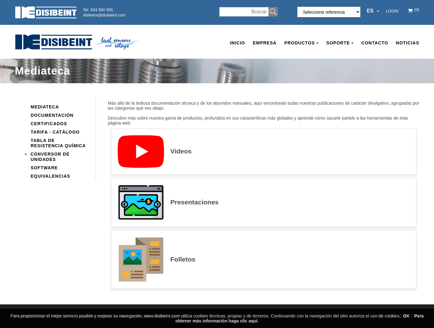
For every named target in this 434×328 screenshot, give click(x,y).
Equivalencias (50, 176)
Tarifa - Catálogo (55, 132)
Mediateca (45, 106)
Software (44, 167)
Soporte (339, 43)
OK (406, 315)
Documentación (52, 115)
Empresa (265, 42)
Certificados (49, 123)
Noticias (407, 42)
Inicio (237, 42)
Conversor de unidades (50, 156)
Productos (301, 43)
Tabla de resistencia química (58, 143)
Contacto (375, 42)
